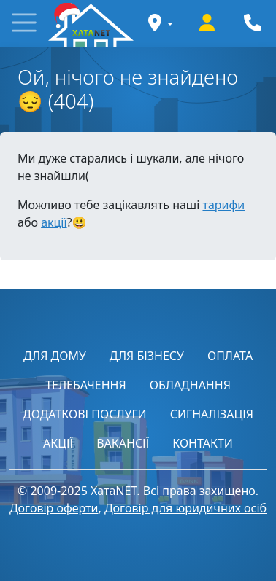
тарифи (223, 205)
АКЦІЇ (58, 443)
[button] (24, 23)
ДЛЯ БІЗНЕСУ (147, 356)
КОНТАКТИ (202, 443)
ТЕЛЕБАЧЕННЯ (85, 385)
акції (53, 222)
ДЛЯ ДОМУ (54, 356)
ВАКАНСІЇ (122, 443)
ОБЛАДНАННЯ (190, 385)
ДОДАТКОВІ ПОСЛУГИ (85, 414)
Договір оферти (54, 508)
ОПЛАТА (230, 356)
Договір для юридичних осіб (185, 508)
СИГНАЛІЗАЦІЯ (211, 414)
